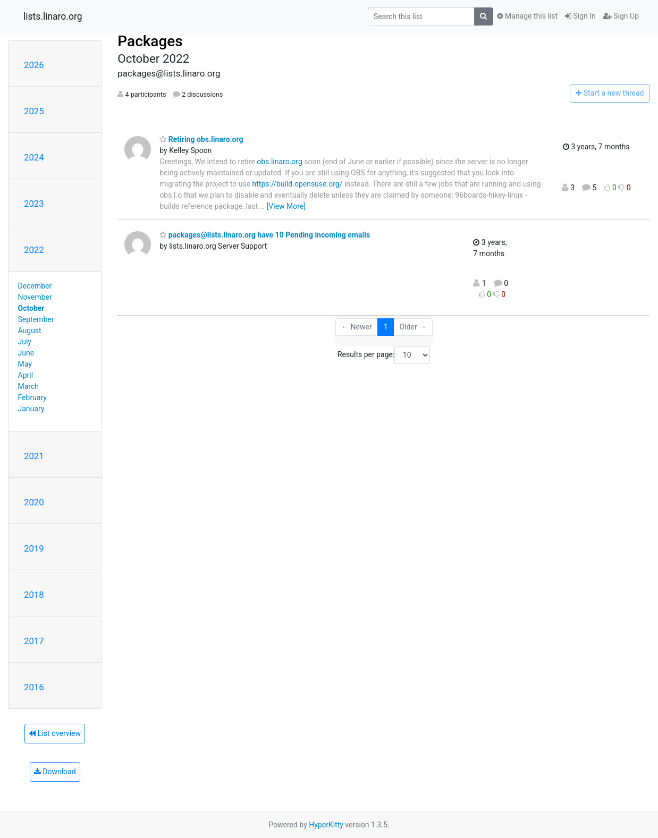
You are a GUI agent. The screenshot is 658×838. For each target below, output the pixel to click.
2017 (34, 641)
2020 (34, 502)
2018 (34, 594)
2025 (34, 111)
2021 (34, 456)
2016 (34, 687)
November (35, 297)
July (24, 341)
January (31, 408)
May (25, 364)
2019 (34, 548)
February (32, 397)
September (36, 319)
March (28, 386)
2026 (34, 65)
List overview (55, 733)
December (35, 286)
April (25, 375)
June (26, 353)
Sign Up (621, 16)
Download (55, 771)
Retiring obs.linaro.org (201, 139)
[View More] (286, 206)
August (29, 330)
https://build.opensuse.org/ (297, 184)
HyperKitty (326, 824)
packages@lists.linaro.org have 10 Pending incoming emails (264, 235)
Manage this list (527, 16)
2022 (34, 249)
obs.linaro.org (279, 161)
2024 (34, 157)
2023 (34, 203)
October (31, 308)
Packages (149, 41)
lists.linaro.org (52, 16)
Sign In (580, 16)
